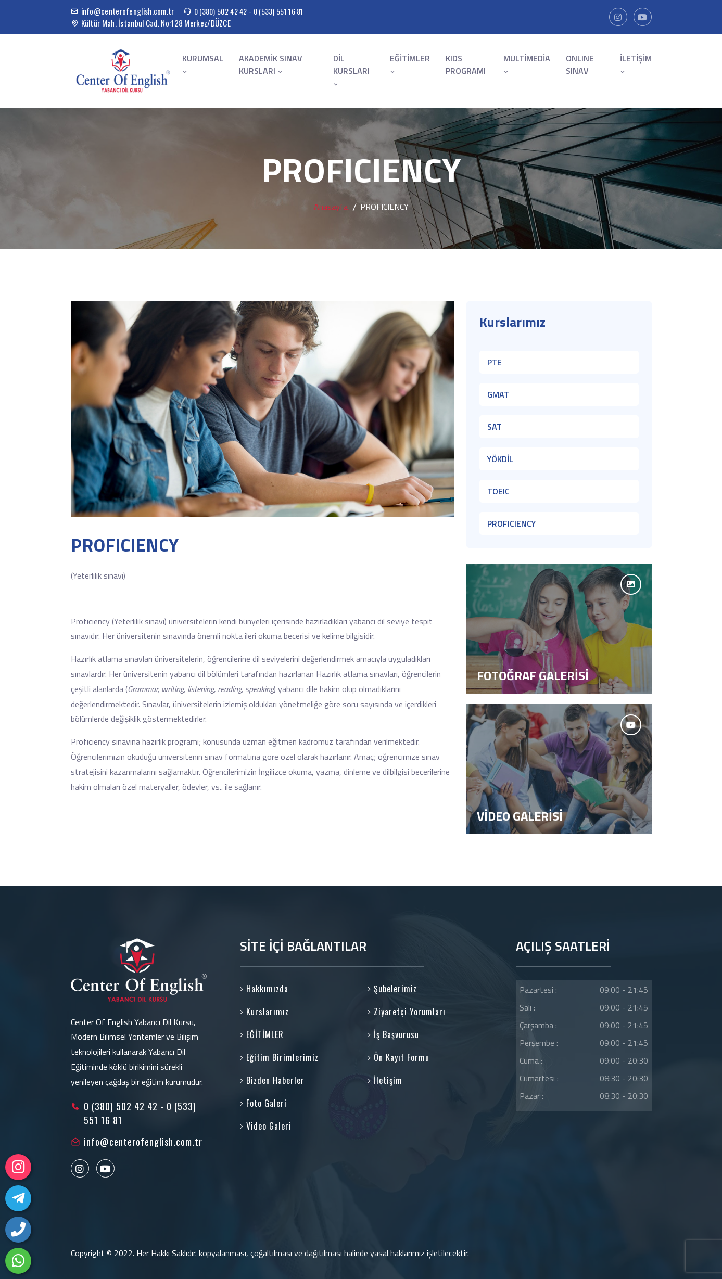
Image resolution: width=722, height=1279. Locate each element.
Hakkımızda (264, 988)
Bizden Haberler (272, 1080)
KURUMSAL (202, 63)
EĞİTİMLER (410, 63)
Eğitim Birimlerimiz (279, 1057)
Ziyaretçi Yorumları (407, 1011)
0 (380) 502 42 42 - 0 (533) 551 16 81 (248, 11)
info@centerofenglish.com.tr (127, 11)
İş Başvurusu (393, 1034)
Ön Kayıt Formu (398, 1057)
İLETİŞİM (636, 63)
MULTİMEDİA (526, 63)
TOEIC (498, 491)
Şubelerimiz (392, 988)
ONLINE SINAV (580, 64)
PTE (494, 362)
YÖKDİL (500, 459)
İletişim (385, 1080)
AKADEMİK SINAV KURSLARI (270, 64)
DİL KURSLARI (351, 70)
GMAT (498, 394)
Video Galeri (266, 1126)
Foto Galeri (263, 1103)
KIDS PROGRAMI (466, 64)
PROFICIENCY (511, 523)
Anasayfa (331, 206)
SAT (494, 426)
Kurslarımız (264, 1011)
